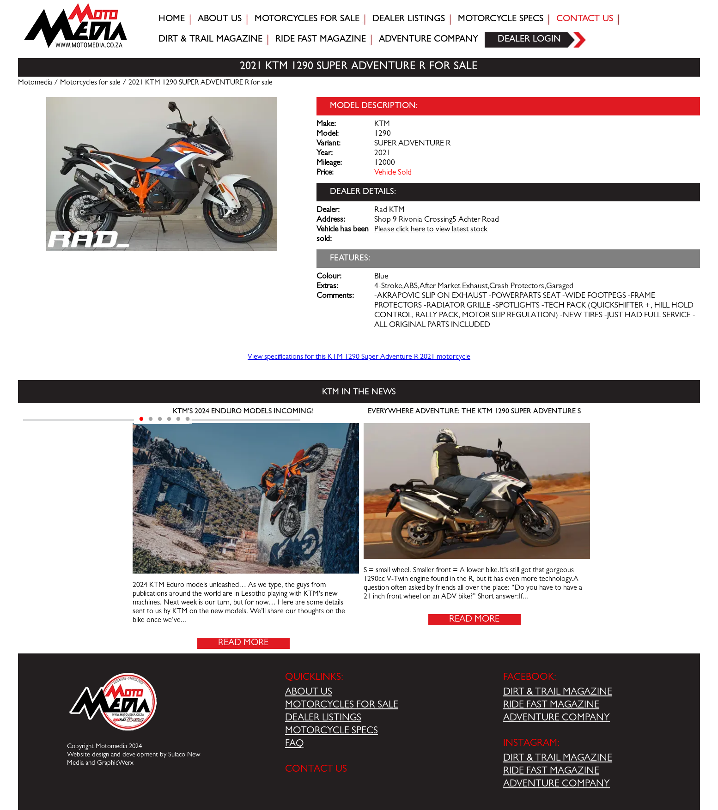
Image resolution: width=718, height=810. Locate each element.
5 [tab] (178, 419)
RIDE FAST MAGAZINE (551, 706)
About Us (220, 19)
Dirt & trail (210, 39)
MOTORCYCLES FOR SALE (341, 706)
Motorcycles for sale (307, 19)
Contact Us (584, 19)
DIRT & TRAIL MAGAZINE (557, 693)
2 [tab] (150, 419)
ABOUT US (308, 693)
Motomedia (35, 83)
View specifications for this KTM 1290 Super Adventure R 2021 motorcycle (359, 357)
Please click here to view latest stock (430, 230)
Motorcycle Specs (500, 19)
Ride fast (320, 39)
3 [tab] (159, 419)
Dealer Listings (408, 19)
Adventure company (428, 39)
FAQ (294, 744)
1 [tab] (141, 419)
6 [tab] (187, 419)
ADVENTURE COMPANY (556, 718)
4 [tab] (169, 419)
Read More (243, 643)
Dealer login (529, 39)
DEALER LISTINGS (323, 718)
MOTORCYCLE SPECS (331, 731)
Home (171, 19)
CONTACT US (316, 770)
